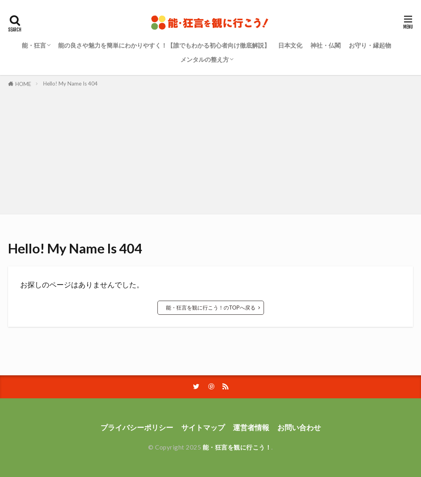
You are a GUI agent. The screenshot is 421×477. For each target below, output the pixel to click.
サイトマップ (203, 427)
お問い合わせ (299, 427)
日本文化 (290, 45)
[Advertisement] (210, 149)
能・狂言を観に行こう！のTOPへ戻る (211, 307)
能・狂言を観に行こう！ (237, 447)
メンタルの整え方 (204, 59)
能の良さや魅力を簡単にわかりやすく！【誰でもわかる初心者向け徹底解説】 (164, 45)
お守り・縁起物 (370, 45)
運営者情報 (251, 427)
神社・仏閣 (325, 45)
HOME (23, 84)
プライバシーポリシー (137, 427)
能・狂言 (34, 45)
